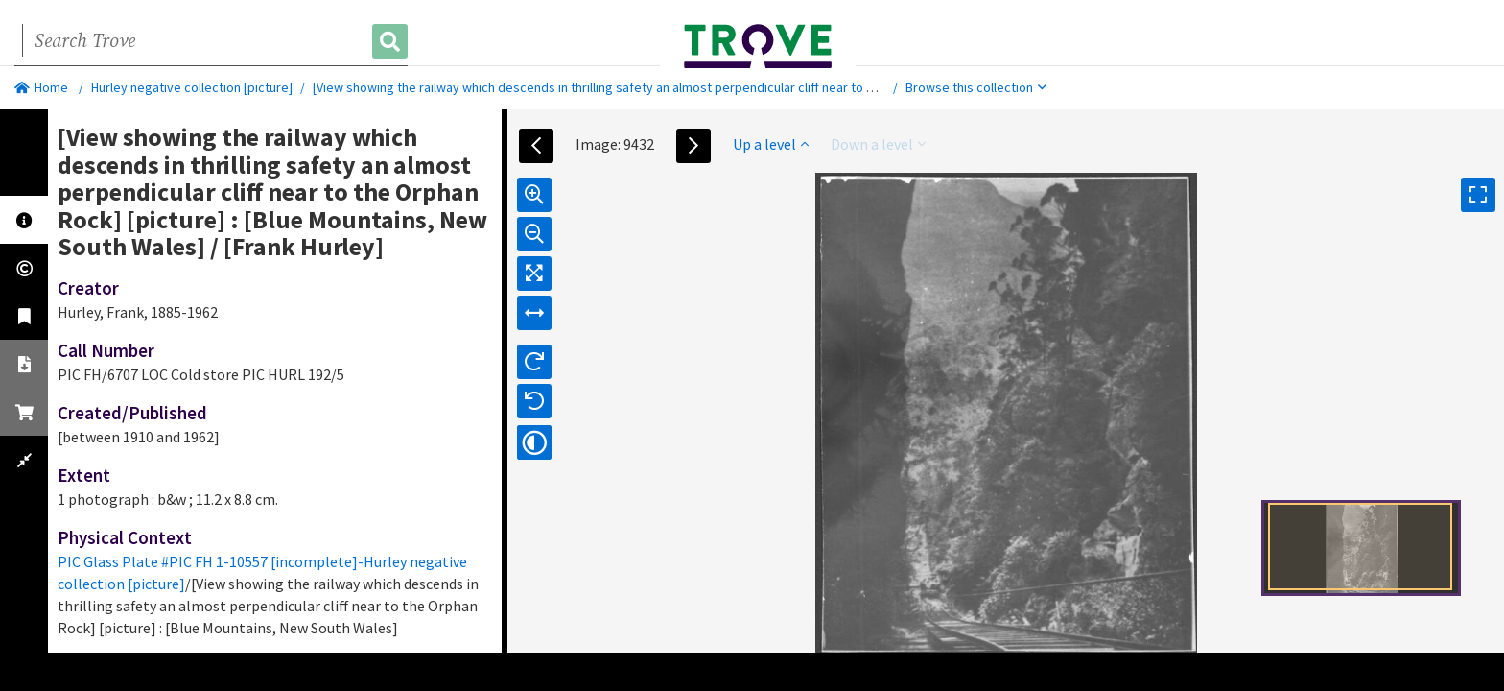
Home (41, 87)
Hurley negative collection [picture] (192, 87)
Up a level (771, 144)
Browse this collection (975, 87)
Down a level (878, 144)
